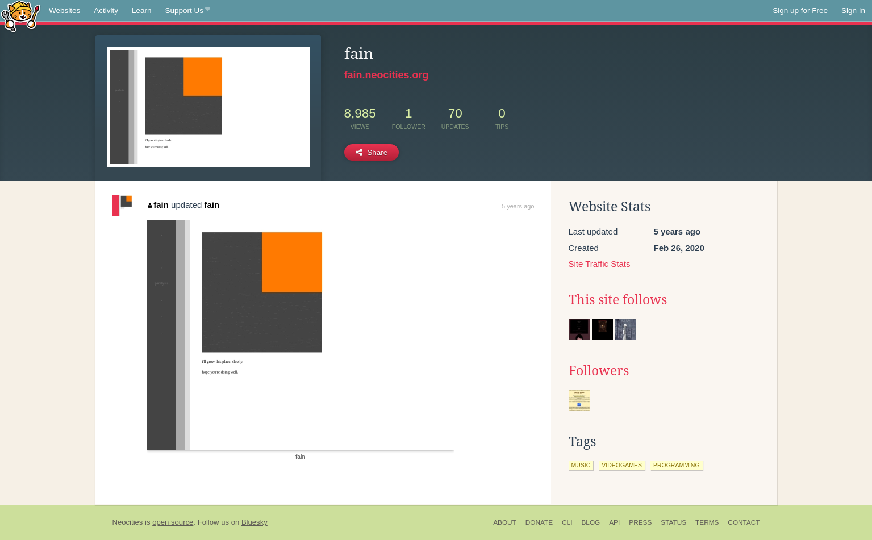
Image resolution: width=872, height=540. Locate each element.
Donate (539, 522)
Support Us (187, 10)
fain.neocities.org (386, 75)
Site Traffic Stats (600, 264)
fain (158, 205)
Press (640, 522)
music (581, 465)
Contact (744, 522)
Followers (599, 370)
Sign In (853, 10)
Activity (106, 10)
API (614, 522)
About (504, 522)
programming (676, 465)
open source (172, 522)
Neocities (127, 522)
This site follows (618, 299)
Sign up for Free (800, 10)
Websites (64, 10)
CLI (567, 522)
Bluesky (254, 522)
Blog (590, 522)
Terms (707, 522)
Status (673, 522)
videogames (622, 465)
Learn (142, 10)
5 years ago (518, 206)
